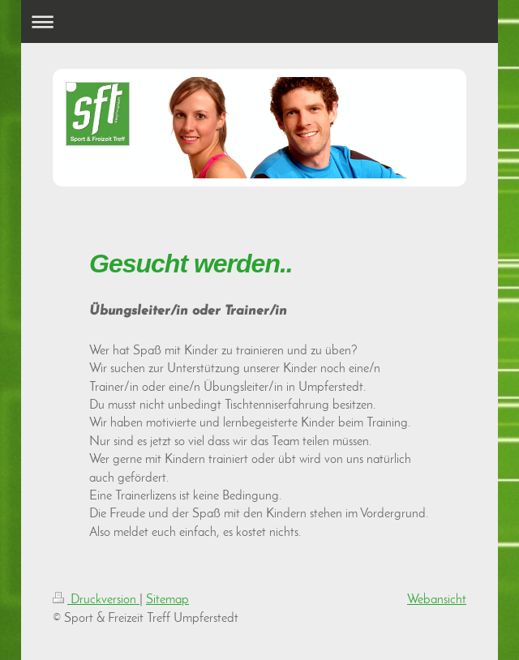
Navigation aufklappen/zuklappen (260, 21)
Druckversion (96, 600)
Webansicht (436, 600)
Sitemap (167, 600)
